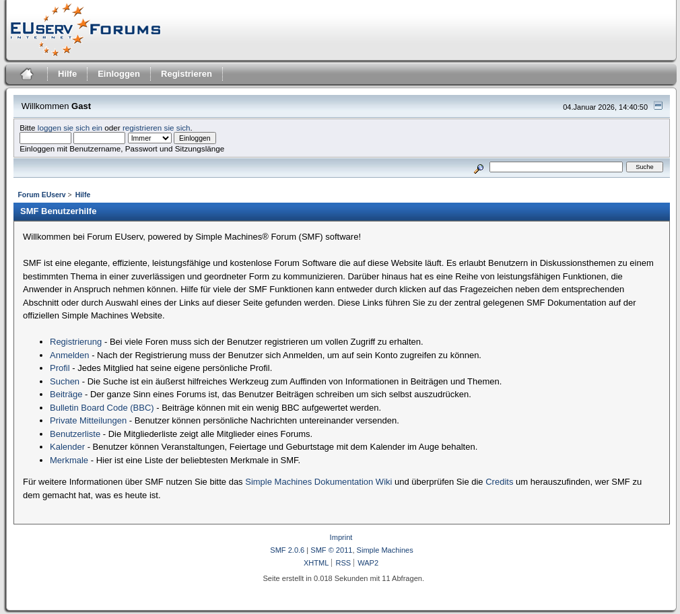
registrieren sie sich (157, 127)
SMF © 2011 (331, 550)
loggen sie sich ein (70, 127)
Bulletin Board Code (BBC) (102, 408)
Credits (499, 482)
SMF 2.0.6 (287, 550)
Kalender (67, 447)
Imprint (341, 537)
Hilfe (67, 74)
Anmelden (70, 355)
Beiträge (66, 394)
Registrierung (76, 342)
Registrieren (186, 74)
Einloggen (119, 74)
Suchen (64, 381)
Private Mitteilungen (88, 420)
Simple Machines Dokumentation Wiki (318, 482)
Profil (60, 368)
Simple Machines (385, 550)
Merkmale (69, 460)
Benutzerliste (75, 434)
